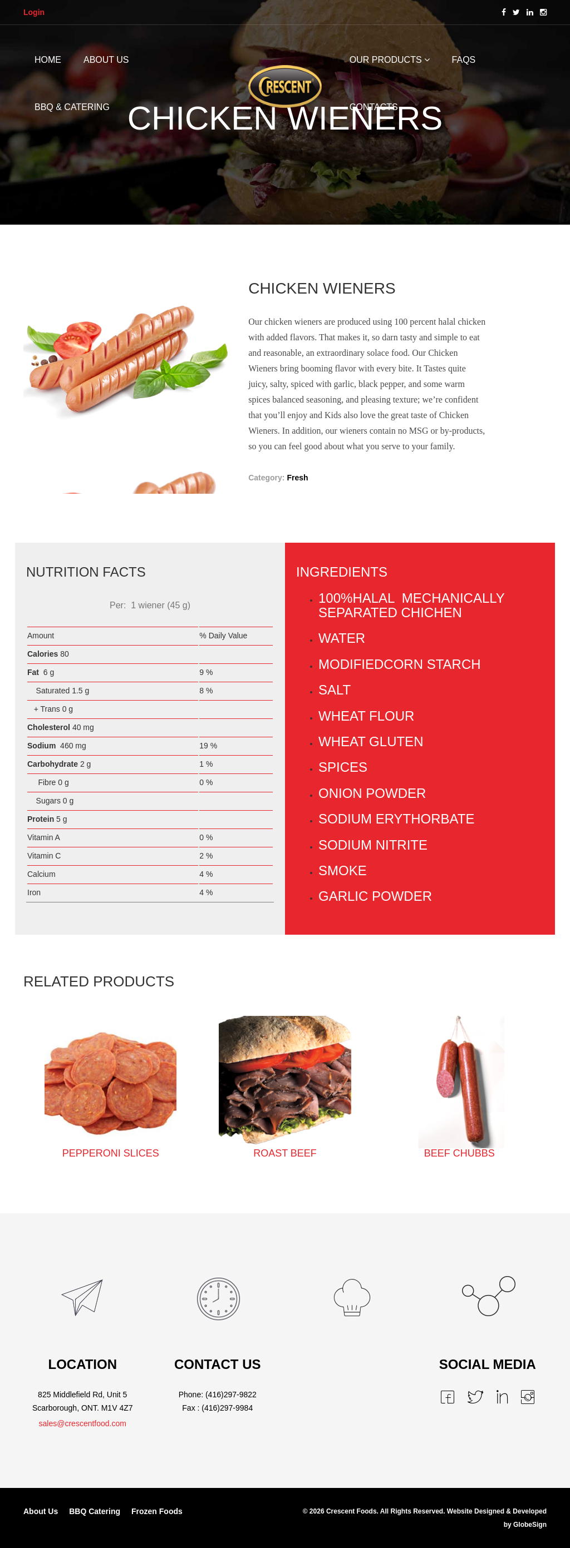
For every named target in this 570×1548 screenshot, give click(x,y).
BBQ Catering (94, 1511)
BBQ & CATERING (72, 107)
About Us (40, 1511)
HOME (48, 59)
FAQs (464, 59)
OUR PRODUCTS (386, 59)
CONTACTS (374, 107)
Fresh (297, 477)
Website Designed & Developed (497, 1511)
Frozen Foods (157, 1511)
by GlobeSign (525, 1525)
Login (34, 12)
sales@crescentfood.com (82, 1423)
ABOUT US (106, 59)
